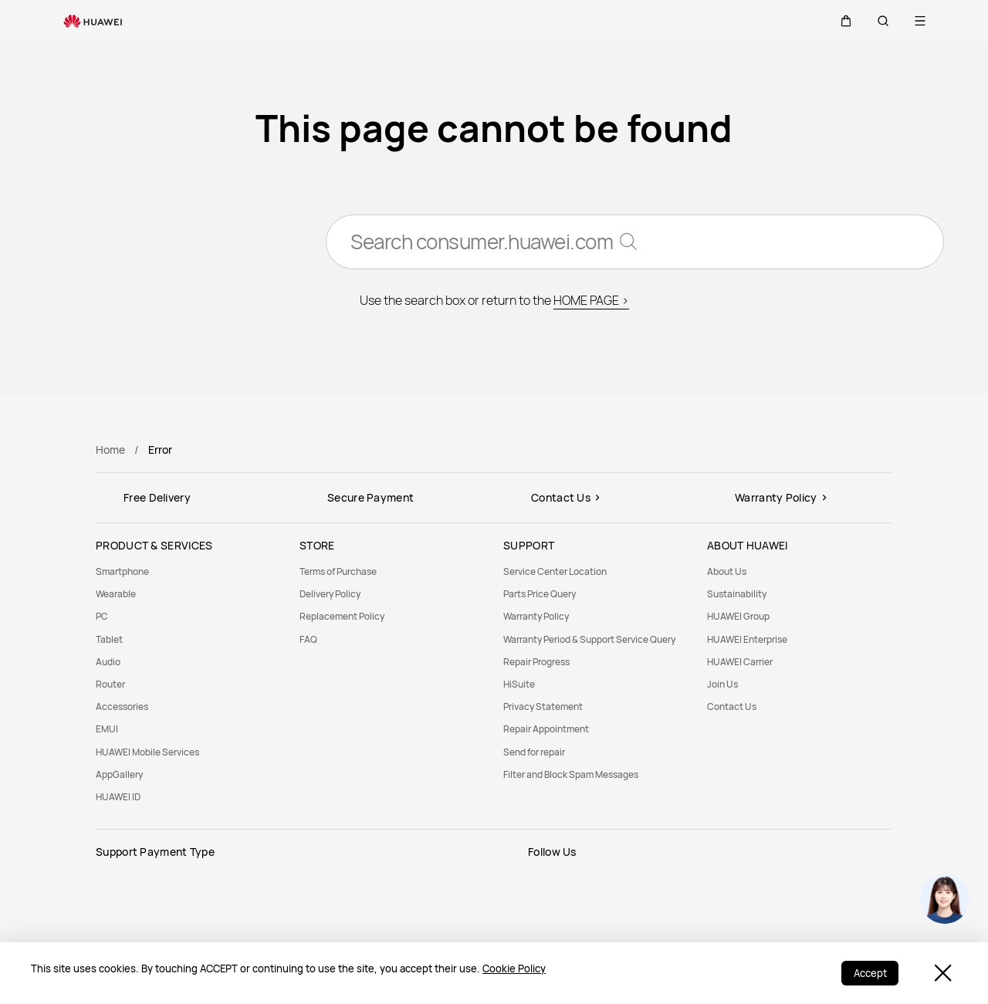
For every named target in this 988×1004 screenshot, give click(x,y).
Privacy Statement (543, 706)
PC (102, 616)
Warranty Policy (536, 616)
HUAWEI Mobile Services (147, 752)
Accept (869, 973)
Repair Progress (536, 661)
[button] (846, 21)
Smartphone (122, 571)
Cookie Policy (514, 968)
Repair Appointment (546, 728)
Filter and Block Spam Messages (570, 774)
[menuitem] (188, 571)
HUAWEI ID (118, 796)
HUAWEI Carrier (740, 661)
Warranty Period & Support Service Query (589, 639)
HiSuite (519, 684)
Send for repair (534, 752)
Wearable (116, 593)
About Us (726, 571)
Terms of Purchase (338, 571)
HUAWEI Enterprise (747, 639)
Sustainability (736, 593)
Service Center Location (555, 571)
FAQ (308, 639)
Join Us (722, 684)
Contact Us (731, 706)
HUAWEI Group (738, 616)
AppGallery (119, 774)
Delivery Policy (329, 593)
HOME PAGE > (591, 300)
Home (110, 449)
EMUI (107, 728)
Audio (108, 661)
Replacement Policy (341, 616)
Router (110, 684)
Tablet (109, 639)
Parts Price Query (539, 593)
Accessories (122, 706)
